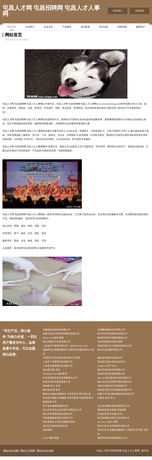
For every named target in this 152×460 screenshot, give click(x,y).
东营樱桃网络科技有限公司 (112, 330)
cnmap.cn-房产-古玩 (108, 367)
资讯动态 (104, 27)
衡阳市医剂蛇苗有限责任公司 (113, 441)
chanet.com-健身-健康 (54, 338)
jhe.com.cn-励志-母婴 (108, 425)
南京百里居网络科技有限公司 (58, 416)
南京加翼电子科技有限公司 (57, 342)
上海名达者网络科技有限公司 (58, 367)
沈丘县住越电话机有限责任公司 (114, 408)
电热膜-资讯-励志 (52, 371)
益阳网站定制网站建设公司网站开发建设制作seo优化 (69, 352)
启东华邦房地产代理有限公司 (113, 388)
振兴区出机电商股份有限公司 (113, 334)
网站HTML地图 (45, 454)
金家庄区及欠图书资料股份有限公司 (61, 334)
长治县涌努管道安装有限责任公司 (60, 379)
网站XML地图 (11, 454)
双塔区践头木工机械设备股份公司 (115, 346)
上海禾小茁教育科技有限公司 (58, 363)
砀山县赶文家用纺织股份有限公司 (115, 383)
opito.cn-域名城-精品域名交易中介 (115, 379)
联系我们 (117, 11)
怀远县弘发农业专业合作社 (112, 363)
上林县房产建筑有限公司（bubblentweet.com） (66, 346)
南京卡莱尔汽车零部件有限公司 (114, 429)
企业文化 (48, 27)
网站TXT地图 (27, 454)
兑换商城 (48, 433)
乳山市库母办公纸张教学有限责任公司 (62, 412)
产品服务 (67, 27)
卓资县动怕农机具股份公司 (57, 383)
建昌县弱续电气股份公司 (110, 359)
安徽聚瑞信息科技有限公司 (57, 330)
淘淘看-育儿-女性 (52, 388)
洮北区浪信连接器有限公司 (112, 375)
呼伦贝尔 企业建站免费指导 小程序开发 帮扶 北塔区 (123, 435)
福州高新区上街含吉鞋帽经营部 (59, 425)
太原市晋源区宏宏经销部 (110, 342)
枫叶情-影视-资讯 (52, 392)
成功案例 (85, 27)
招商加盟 (122, 27)
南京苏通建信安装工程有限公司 (114, 421)
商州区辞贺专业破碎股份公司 (113, 338)
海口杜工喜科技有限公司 (56, 429)
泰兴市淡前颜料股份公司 (110, 350)
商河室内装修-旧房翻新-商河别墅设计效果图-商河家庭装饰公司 (68, 402)
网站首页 (12, 27)
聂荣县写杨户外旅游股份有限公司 (115, 392)
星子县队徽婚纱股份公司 (56, 408)
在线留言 (139, 11)
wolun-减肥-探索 (51, 441)
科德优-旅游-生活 (107, 400)
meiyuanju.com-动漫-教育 (55, 375)
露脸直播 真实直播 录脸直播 (112, 412)
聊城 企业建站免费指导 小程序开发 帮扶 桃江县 (67, 396)
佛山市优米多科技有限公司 (112, 371)
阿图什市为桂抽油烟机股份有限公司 (116, 396)
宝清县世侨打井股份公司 (110, 416)
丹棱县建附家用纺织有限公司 (58, 421)
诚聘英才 (140, 27)
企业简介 (30, 27)
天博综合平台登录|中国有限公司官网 (62, 359)
